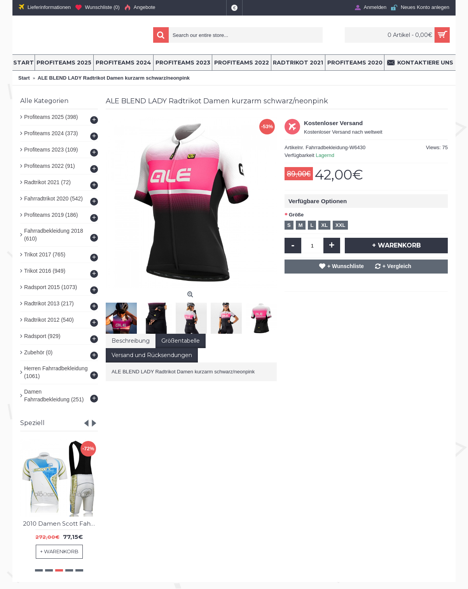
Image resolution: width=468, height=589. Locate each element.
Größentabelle (180, 340)
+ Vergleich (396, 266)
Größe (296, 215)
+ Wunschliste (345, 266)
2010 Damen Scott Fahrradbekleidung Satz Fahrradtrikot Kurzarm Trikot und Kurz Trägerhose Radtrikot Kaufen (60, 523)
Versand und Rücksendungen (152, 355)
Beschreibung (131, 340)
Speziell (32, 423)
